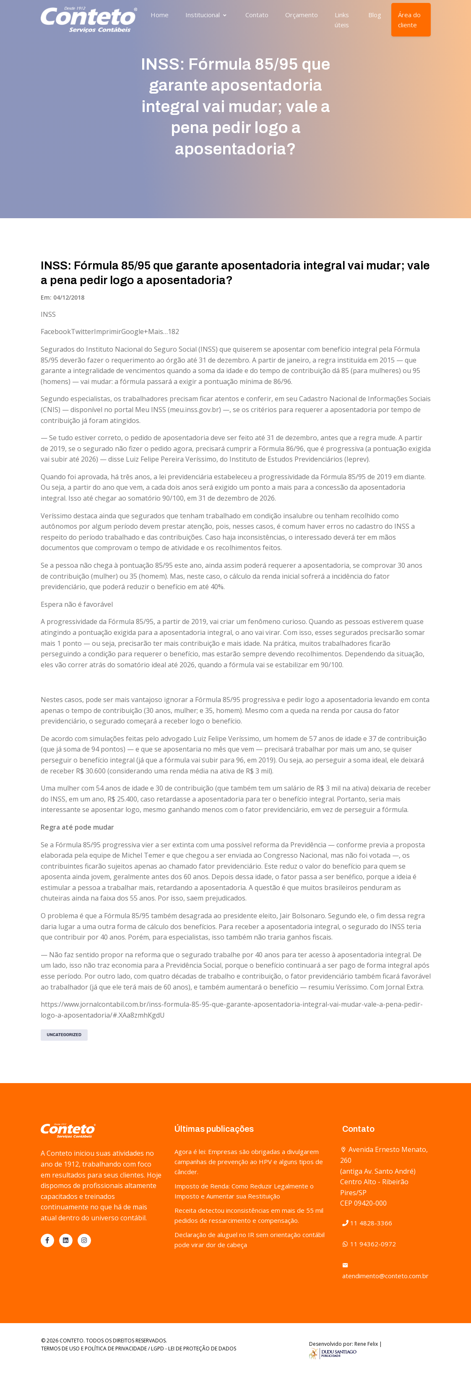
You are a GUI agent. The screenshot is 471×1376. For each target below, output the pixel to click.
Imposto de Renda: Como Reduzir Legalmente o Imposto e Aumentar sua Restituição (244, 1191)
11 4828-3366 (367, 1223)
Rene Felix (366, 1343)
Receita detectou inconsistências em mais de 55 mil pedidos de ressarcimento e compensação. (248, 1215)
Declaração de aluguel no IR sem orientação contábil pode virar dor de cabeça (249, 1239)
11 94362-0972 (369, 1244)
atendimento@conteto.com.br (385, 1270)
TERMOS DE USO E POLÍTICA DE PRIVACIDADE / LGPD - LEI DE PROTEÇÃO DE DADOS (138, 1348)
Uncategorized (64, 1034)
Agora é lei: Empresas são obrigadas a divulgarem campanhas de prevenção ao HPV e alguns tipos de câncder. (248, 1161)
